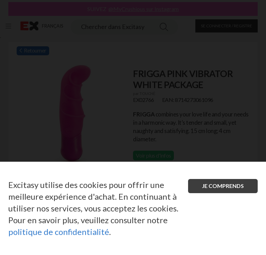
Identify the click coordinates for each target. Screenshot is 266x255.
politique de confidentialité (58, 232)
